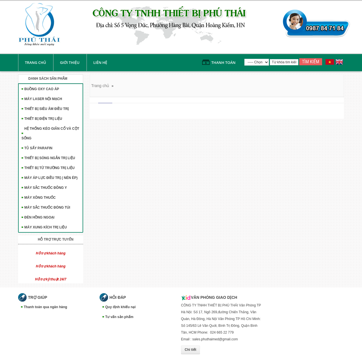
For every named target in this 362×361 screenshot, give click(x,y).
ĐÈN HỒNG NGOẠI (39, 217)
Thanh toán (223, 62)
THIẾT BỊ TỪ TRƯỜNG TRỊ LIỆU (49, 168)
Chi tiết (190, 350)
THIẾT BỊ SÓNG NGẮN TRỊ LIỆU (49, 158)
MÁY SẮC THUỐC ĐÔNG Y (45, 188)
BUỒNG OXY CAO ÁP (41, 89)
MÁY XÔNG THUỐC (40, 198)
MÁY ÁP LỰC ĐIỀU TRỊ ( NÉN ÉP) (50, 178)
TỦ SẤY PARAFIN (38, 148)
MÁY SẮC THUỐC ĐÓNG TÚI (47, 207)
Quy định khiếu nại (120, 307)
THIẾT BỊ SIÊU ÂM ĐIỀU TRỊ (46, 109)
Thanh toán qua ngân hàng (45, 307)
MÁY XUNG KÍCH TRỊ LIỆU (45, 227)
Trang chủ (35, 62)
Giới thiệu (69, 62)
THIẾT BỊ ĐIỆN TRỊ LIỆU (43, 119)
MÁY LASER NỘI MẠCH (43, 99)
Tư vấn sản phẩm (119, 317)
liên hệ (100, 62)
